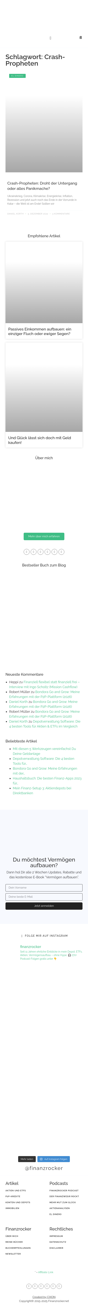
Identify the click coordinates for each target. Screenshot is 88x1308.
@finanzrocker (44, 1168)
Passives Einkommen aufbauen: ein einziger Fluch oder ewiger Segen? (39, 331)
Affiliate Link (45, 1272)
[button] (50, 38)
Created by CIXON (43, 1297)
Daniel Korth (18, 702)
